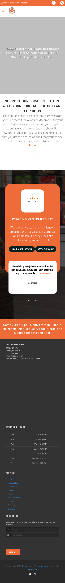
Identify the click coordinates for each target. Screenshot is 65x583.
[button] (29, 300)
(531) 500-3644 (12, 353)
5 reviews (32, 201)
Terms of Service (41, 566)
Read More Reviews (22, 249)
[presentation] (19, 542)
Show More (44, 273)
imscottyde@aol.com (14, 356)
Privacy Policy (27, 566)
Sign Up (13, 552)
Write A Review (46, 249)
